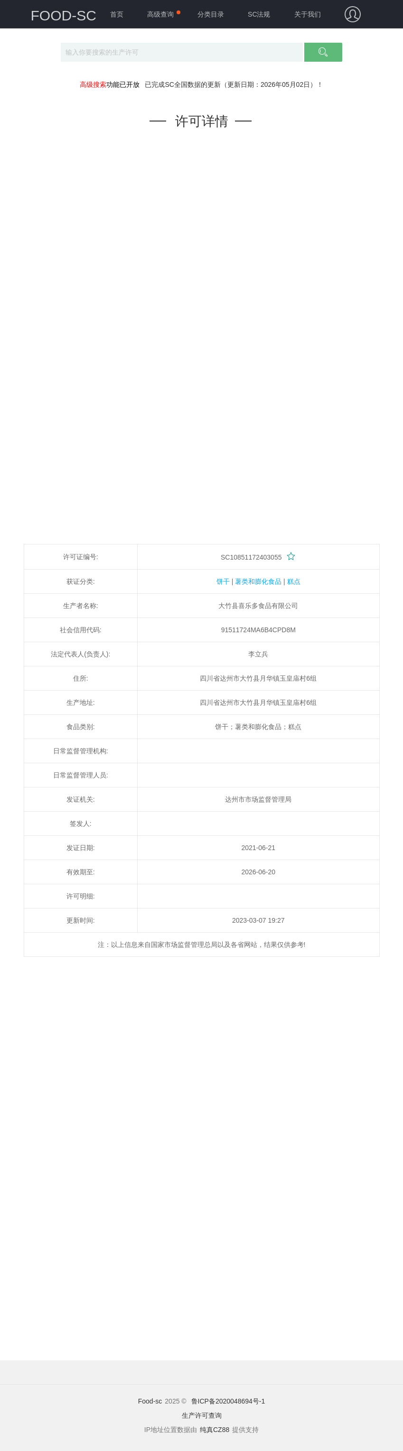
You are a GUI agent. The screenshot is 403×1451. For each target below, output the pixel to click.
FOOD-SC (63, 15)
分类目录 (210, 14)
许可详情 (201, 121)
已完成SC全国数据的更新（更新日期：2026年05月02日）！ (234, 84)
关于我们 (307, 14)
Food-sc (150, 1401)
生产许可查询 (202, 1415)
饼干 (223, 581)
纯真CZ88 (214, 1429)
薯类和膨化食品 (258, 581)
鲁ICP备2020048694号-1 (228, 1401)
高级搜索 (93, 84)
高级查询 (160, 14)
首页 (116, 14)
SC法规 (259, 14)
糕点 (293, 581)
